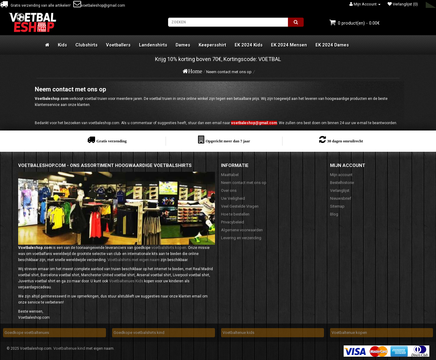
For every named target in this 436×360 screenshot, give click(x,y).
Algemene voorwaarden (242, 230)
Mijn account (341, 174)
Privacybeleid (232, 222)
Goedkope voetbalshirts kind (139, 332)
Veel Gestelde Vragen (240, 206)
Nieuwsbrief (340, 198)
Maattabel (230, 174)
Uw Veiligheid (233, 198)
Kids (62, 45)
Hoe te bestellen (235, 214)
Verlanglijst (339, 190)
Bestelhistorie (342, 182)
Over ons (228, 190)
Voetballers (118, 45)
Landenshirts (153, 45)
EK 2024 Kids (249, 45)
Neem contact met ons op (229, 72)
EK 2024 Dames (332, 45)
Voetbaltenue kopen (349, 332)
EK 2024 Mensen (289, 45)
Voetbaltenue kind (69, 348)
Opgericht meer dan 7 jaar (228, 141)
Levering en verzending (241, 238)
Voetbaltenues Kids (126, 281)
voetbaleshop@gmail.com (99, 5)
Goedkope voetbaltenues (27, 332)
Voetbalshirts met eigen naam (133, 259)
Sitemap (337, 206)
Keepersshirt (212, 45)
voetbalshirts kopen (168, 247)
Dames (183, 45)
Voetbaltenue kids (238, 332)
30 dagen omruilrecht (345, 141)
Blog (334, 214)
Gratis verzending (111, 141)
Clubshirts (86, 45)
